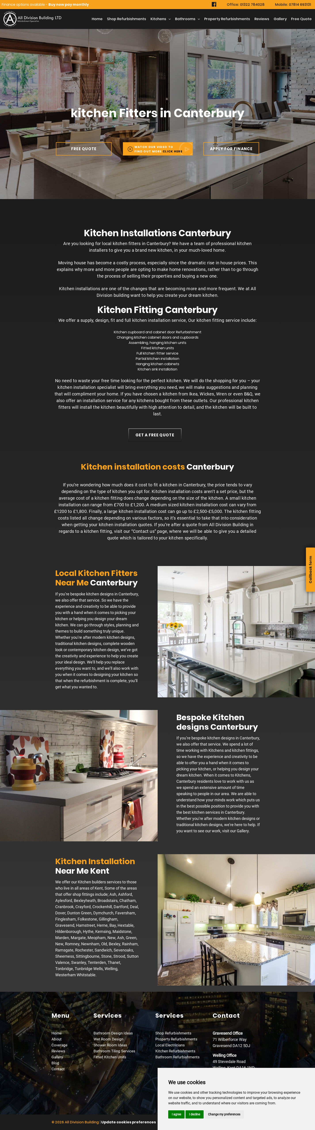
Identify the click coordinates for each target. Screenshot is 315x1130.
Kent (99, 888)
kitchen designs (100, 594)
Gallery (280, 18)
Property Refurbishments (227, 18)
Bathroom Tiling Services (114, 1051)
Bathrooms (185, 18)
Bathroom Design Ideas (113, 1033)
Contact (58, 1069)
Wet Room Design (108, 1039)
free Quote (301, 18)
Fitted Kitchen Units (110, 1057)
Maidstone (122, 931)
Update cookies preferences (128, 1122)
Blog (55, 1063)
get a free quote (155, 435)
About (57, 1039)
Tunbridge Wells (89, 968)
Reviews (261, 18)
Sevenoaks (123, 950)
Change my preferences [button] (224, 1114)
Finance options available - (45, 4)
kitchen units (175, 342)
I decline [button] (194, 1114)
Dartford (121, 906)
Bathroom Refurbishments (177, 1057)
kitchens (158, 18)
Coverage (59, 1045)
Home (97, 18)
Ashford (125, 894)
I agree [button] (176, 1114)
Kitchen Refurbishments (175, 1051)
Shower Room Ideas (110, 1045)
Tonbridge (64, 968)
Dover (60, 913)
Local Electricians (170, 1045)
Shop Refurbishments (126, 18)
